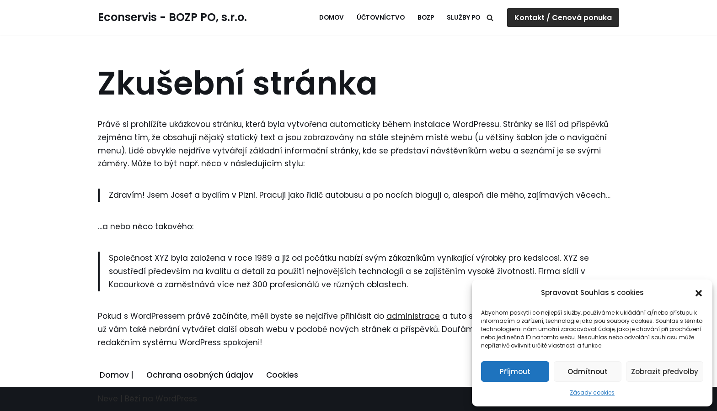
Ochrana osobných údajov (199, 374)
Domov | (117, 374)
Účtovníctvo (381, 17)
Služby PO (463, 17)
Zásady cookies (592, 392)
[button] (698, 293)
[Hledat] (490, 17)
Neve (108, 398)
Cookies (282, 374)
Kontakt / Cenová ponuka (563, 17)
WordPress (176, 398)
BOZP (425, 17)
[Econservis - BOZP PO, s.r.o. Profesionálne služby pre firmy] (172, 17)
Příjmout (515, 371)
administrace (413, 316)
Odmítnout (587, 371)
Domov (331, 17)
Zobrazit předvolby (664, 371)
